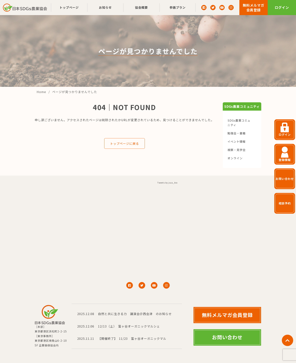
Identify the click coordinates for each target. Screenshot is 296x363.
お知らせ (105, 7)
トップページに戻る (124, 143)
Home (42, 91)
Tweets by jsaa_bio (167, 182)
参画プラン (178, 7)
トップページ (69, 7)
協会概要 (141, 7)
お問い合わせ (227, 337)
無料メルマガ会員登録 (253, 7)
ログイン (282, 7)
